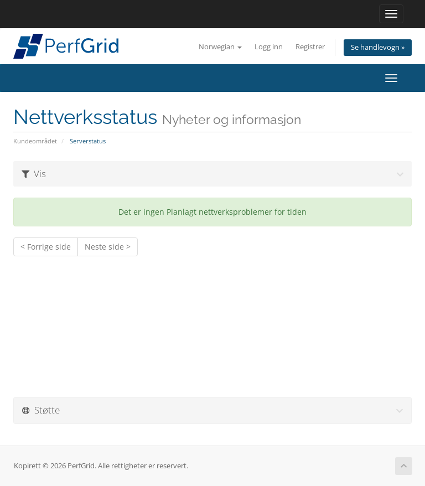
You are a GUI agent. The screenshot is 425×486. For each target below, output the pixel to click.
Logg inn (269, 46)
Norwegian (220, 46)
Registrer (310, 46)
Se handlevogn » (378, 47)
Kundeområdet (35, 141)
